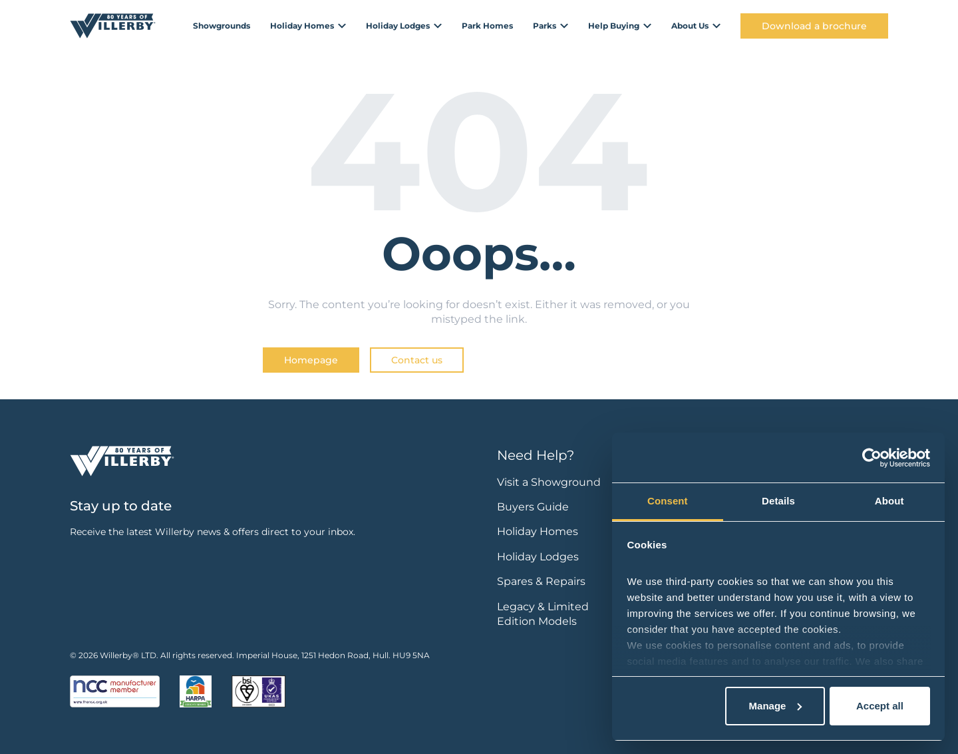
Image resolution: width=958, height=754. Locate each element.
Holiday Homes (537, 531)
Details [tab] (778, 500)
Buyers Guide (533, 506)
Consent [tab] (667, 500)
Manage (775, 705)
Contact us (416, 360)
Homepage (311, 360)
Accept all (879, 705)
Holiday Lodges (538, 556)
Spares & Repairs (541, 581)
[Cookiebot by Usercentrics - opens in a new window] (872, 458)
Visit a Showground (549, 482)
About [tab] (889, 500)
